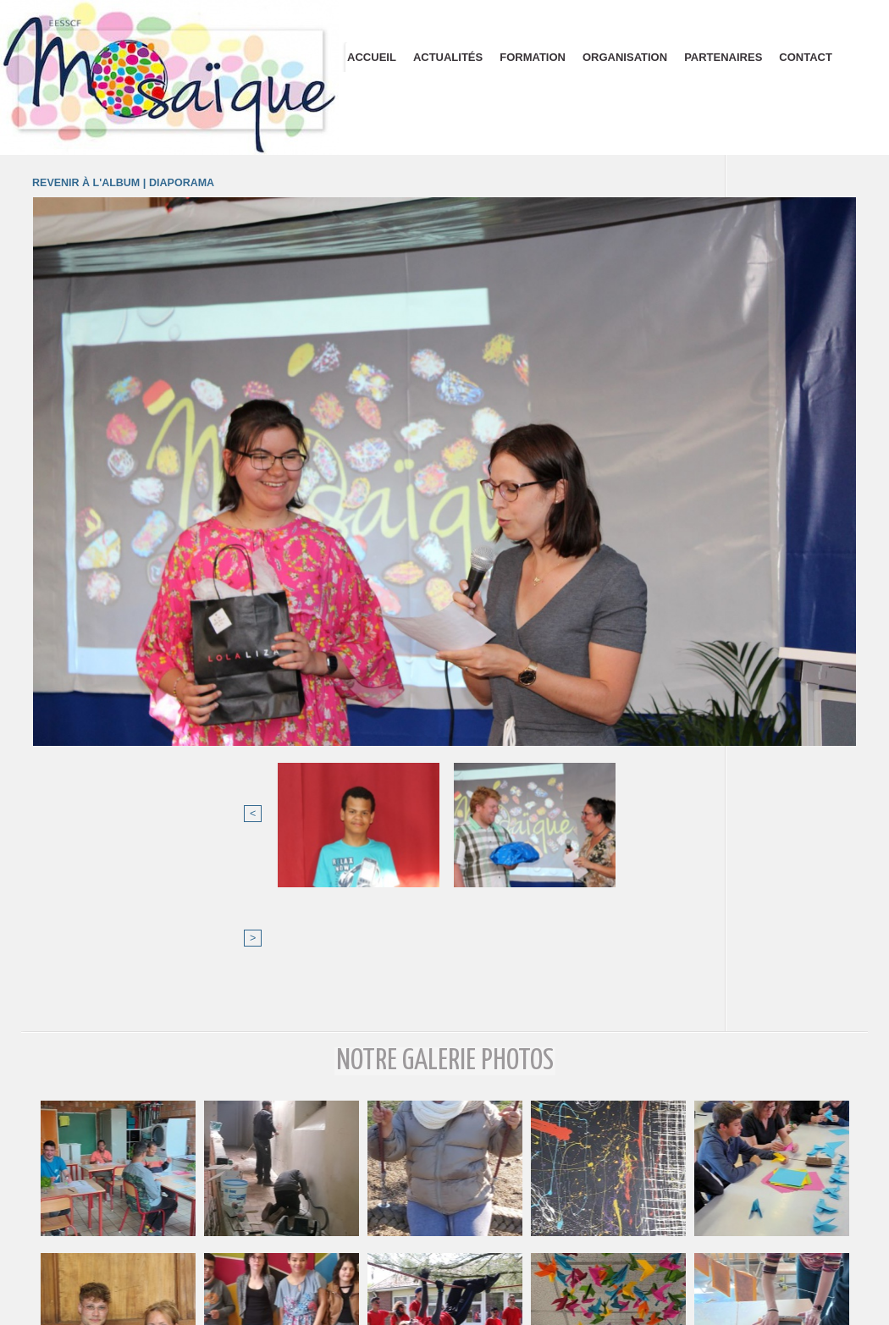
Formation (533, 57)
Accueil (371, 57)
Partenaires (723, 57)
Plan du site (445, 1315)
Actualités (448, 57)
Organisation (625, 57)
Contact (805, 57)
